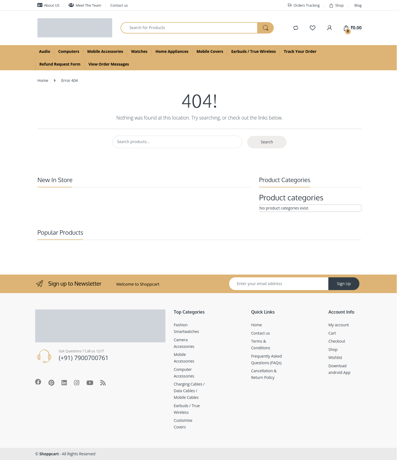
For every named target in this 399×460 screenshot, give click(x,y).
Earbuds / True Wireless (253, 51)
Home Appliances (171, 51)
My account (338, 324)
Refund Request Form (59, 64)
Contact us (119, 5)
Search (267, 141)
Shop (336, 5)
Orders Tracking (303, 5)
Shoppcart (49, 453)
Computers (68, 51)
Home (42, 80)
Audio (44, 51)
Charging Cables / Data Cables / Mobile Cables (189, 390)
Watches (139, 51)
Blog (358, 5)
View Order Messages (108, 64)
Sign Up (344, 283)
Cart (332, 333)
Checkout (336, 341)
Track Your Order (300, 51)
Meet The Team (84, 5)
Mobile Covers (209, 51)
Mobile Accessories (105, 51)
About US (48, 5)
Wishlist (335, 357)
